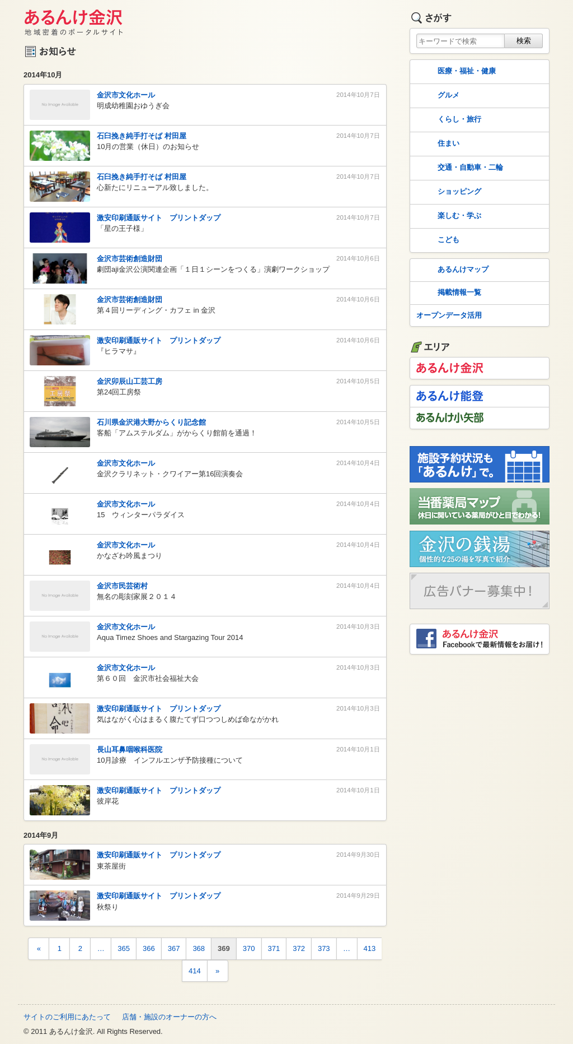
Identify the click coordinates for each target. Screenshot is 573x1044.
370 (249, 948)
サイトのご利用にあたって (67, 1017)
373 (324, 948)
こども (436, 240)
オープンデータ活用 (449, 315)
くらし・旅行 (447, 120)
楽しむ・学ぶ (447, 216)
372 (299, 948)
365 (124, 948)
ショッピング (447, 192)
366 (149, 948)
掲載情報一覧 (447, 293)
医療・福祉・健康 (455, 72)
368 (198, 948)
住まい (436, 144)
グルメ (436, 96)
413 (370, 948)
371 (274, 948)
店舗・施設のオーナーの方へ (169, 1017)
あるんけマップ (451, 270)
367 (174, 948)
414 (195, 971)
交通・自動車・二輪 (458, 168)
